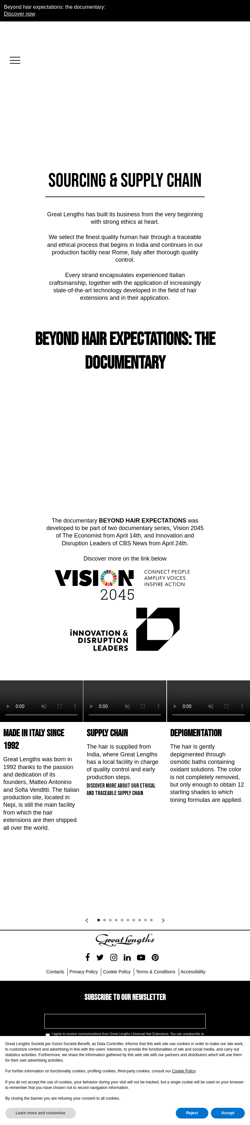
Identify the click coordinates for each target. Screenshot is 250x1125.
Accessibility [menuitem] (193, 921)
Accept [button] (227, 1113)
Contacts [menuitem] (55, 921)
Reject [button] (192, 1113)
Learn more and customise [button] (40, 1113)
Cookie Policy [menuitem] (117, 921)
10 (151, 869)
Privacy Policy (114, 992)
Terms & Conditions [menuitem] (155, 921)
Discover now (19, 14)
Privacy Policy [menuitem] (83, 921)
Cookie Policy (183, 1071)
